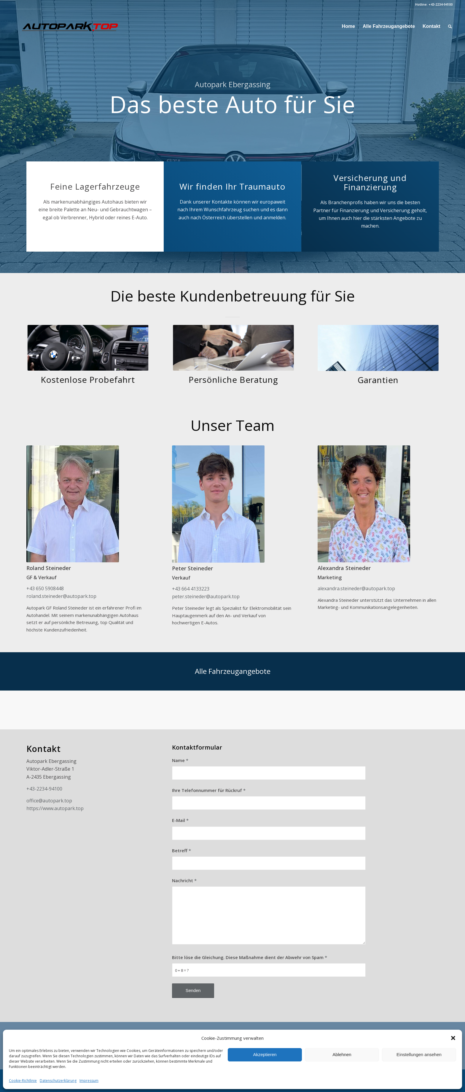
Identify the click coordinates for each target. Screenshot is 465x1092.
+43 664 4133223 (190, 588)
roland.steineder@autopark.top (61, 596)
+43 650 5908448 (45, 588)
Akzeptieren (264, 1054)
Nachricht (184, 880)
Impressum (88, 1080)
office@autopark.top (49, 800)
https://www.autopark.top (55, 808)
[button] (453, 1038)
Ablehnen (341, 1054)
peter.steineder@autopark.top (206, 596)
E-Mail (180, 820)
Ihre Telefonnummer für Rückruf (209, 790)
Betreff (181, 850)
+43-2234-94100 (441, 4)
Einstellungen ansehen (419, 1054)
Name (180, 760)
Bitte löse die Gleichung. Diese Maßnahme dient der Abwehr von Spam (249, 957)
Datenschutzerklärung (58, 1080)
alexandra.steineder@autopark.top (356, 588)
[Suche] (450, 26)
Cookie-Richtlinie (23, 1080)
